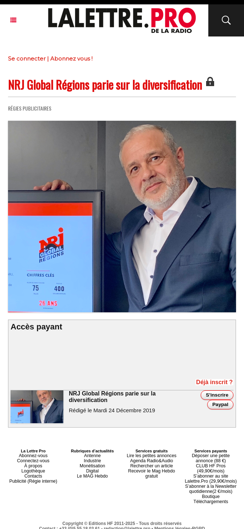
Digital (92, 468)
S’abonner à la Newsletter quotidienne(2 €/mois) (211, 479)
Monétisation (92, 464)
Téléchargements (210, 490)
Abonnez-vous (33, 455)
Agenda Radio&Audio (152, 459)
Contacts (33, 473)
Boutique (211, 486)
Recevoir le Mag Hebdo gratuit (152, 468)
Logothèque (33, 468)
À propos (33, 464)
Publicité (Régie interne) (33, 477)
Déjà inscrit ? (219, 382)
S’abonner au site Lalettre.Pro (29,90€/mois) (210, 470)
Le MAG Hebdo (92, 473)
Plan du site (104, 522)
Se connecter (27, 58)
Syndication (139, 522)
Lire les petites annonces (151, 455)
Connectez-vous (33, 459)
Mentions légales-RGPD (179, 517)
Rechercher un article (152, 464)
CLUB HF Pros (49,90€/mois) (211, 464)
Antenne (92, 455)
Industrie (92, 459)
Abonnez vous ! (71, 58)
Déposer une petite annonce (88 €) (211, 457)
